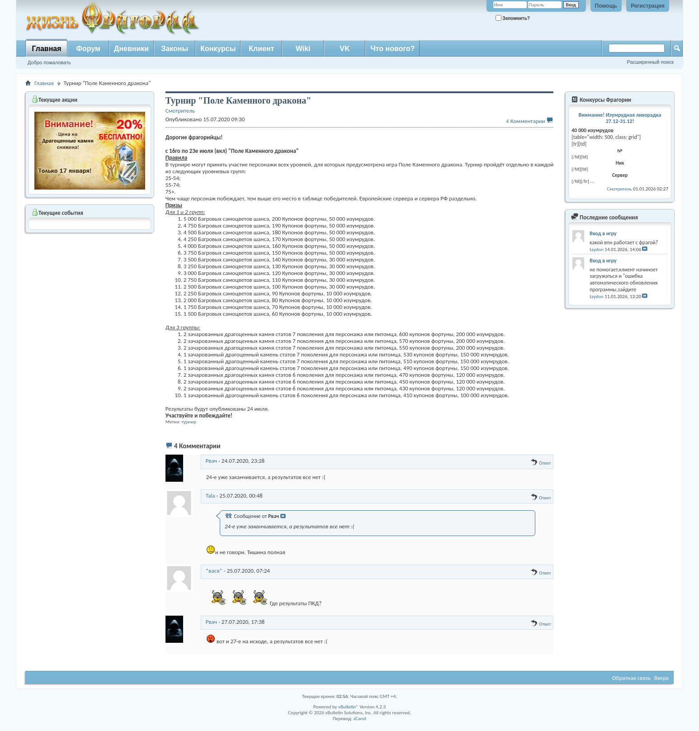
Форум (88, 48)
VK (345, 48)
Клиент (261, 48)
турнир (188, 422)
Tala (210, 495)
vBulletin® (348, 707)
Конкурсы (218, 48)
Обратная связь (631, 677)
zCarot (360, 719)
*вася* (214, 570)
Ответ (540, 463)
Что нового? (392, 48)
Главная (46, 48)
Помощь (606, 6)
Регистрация (648, 6)
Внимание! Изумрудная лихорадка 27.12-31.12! (620, 118)
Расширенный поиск (650, 62)
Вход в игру (603, 233)
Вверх (661, 677)
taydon (597, 249)
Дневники (131, 48)
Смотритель (619, 189)
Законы (174, 48)
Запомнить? (513, 18)
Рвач (211, 460)
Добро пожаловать (49, 62)
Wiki (303, 48)
